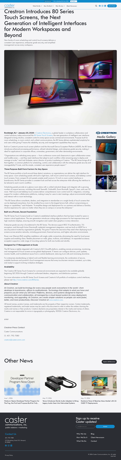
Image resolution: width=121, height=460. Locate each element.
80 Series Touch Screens (43, 135)
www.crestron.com (56, 300)
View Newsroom (111, 191)
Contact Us (10, 434)
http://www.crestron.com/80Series (26, 280)
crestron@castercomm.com (14, 340)
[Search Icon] (96, 6)
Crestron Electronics (43, 133)
